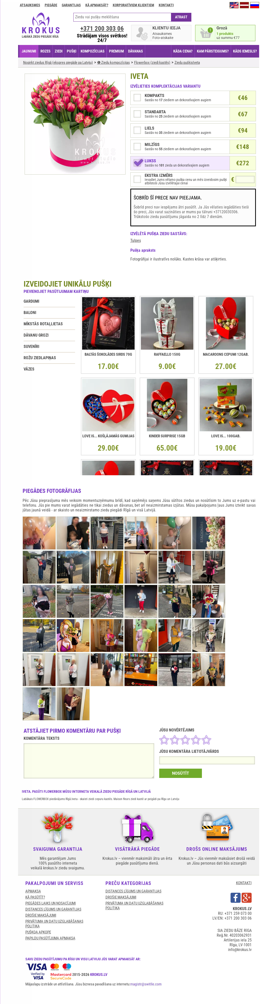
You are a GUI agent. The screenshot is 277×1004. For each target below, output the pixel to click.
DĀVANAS (135, 51)
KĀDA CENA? (183, 51)
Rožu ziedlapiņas (40, 357)
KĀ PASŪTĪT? (35, 897)
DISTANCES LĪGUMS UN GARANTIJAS (53, 909)
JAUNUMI (29, 51)
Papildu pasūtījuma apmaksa (50, 938)
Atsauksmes (30, 5)
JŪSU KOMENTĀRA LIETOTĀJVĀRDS (189, 751)
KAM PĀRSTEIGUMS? (213, 51)
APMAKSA (33, 891)
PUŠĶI (71, 51)
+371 (102, 28)
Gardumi (31, 301)
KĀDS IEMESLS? (245, 51)
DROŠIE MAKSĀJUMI (40, 915)
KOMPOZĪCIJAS (92, 51)
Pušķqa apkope (38, 932)
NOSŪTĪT (180, 773)
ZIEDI (59, 51)
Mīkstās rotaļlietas (43, 324)
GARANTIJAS (71, 5)
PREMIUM (116, 51)
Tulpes (135, 240)
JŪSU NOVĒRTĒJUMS (176, 730)
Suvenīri (31, 346)
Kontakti (166, 5)
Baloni (30, 312)
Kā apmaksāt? (96, 5)
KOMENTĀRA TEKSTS (42, 738)
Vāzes (29, 369)
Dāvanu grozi (36, 335)
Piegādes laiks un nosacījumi (50, 903)
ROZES (45, 51)
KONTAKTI (244, 883)
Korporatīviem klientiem (133, 5)
